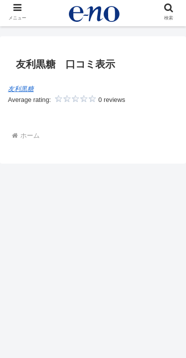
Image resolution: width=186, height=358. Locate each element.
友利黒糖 (21, 88)
